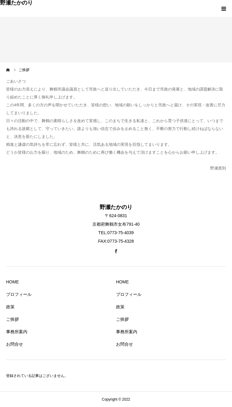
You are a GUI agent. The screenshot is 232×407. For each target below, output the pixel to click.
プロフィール (19, 294)
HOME (12, 281)
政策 (10, 306)
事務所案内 (16, 331)
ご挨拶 (12, 319)
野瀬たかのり (16, 2)
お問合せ (14, 344)
